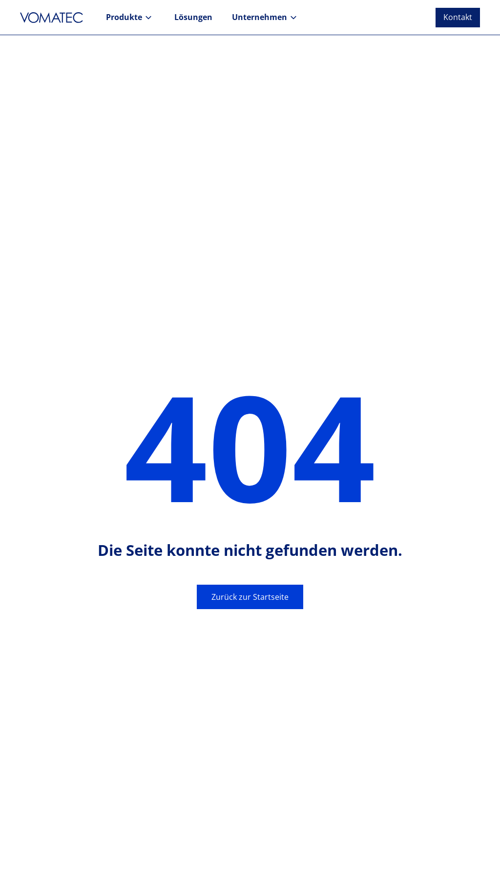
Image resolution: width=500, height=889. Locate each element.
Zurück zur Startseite (250, 597)
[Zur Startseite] (54, 17)
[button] (130, 17)
